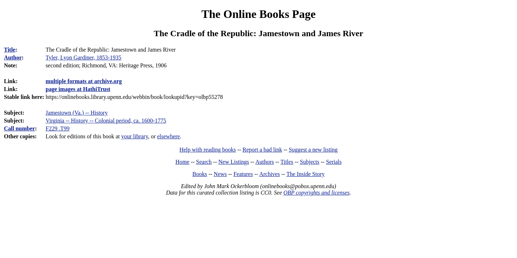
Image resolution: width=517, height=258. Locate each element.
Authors (264, 162)
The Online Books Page (258, 14)
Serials (334, 162)
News (220, 174)
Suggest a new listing (313, 150)
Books (199, 174)
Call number (19, 128)
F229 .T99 (58, 128)
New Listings (233, 162)
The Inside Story (306, 174)
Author (13, 57)
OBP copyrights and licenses (316, 193)
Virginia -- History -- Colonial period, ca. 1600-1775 (106, 121)
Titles (287, 162)
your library (134, 136)
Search (204, 162)
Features (243, 174)
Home (182, 162)
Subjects (309, 162)
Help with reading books (207, 150)
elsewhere (168, 136)
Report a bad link (262, 150)
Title (9, 50)
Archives (269, 174)
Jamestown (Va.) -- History (77, 113)
